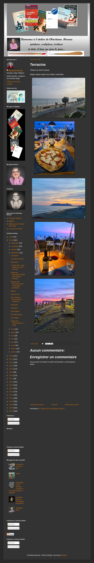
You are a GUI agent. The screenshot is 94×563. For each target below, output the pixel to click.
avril (13, 342)
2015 (11, 385)
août (13, 329)
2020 (11, 369)
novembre (15, 246)
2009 (11, 404)
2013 (11, 392)
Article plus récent (37, 404)
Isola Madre (15, 311)
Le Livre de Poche (15, 229)
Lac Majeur (15, 318)
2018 (11, 375)
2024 (11, 356)
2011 (11, 398)
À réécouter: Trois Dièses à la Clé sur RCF (17, 267)
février (13, 348)
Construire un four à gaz (19, 466)
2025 (11, 240)
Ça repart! (14, 255)
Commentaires (14, 423)
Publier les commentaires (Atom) (52, 408)
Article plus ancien (72, 404)
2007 (11, 411)
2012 (11, 395)
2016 (11, 382)
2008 (11, 408)
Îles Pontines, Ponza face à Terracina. (16, 299)
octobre (14, 249)
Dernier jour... (16, 294)
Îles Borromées (16, 314)
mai (12, 339)
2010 (11, 401)
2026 (11, 237)
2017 (11, 379)
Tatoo (18, 473)
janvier (14, 352)
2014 (11, 388)
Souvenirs (14, 262)
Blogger (64, 555)
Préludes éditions (15, 218)
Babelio (11, 221)
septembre (15, 253)
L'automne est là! (17, 259)
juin (12, 335)
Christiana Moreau (15, 71)
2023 (11, 359)
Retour (13, 291)
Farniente (14, 305)
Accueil (54, 404)
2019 (11, 372)
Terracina (14, 308)
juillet (13, 332)
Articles (11, 419)
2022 (11, 362)
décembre (15, 243)
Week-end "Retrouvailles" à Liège (17, 323)
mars (13, 345)
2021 (11, 366)
